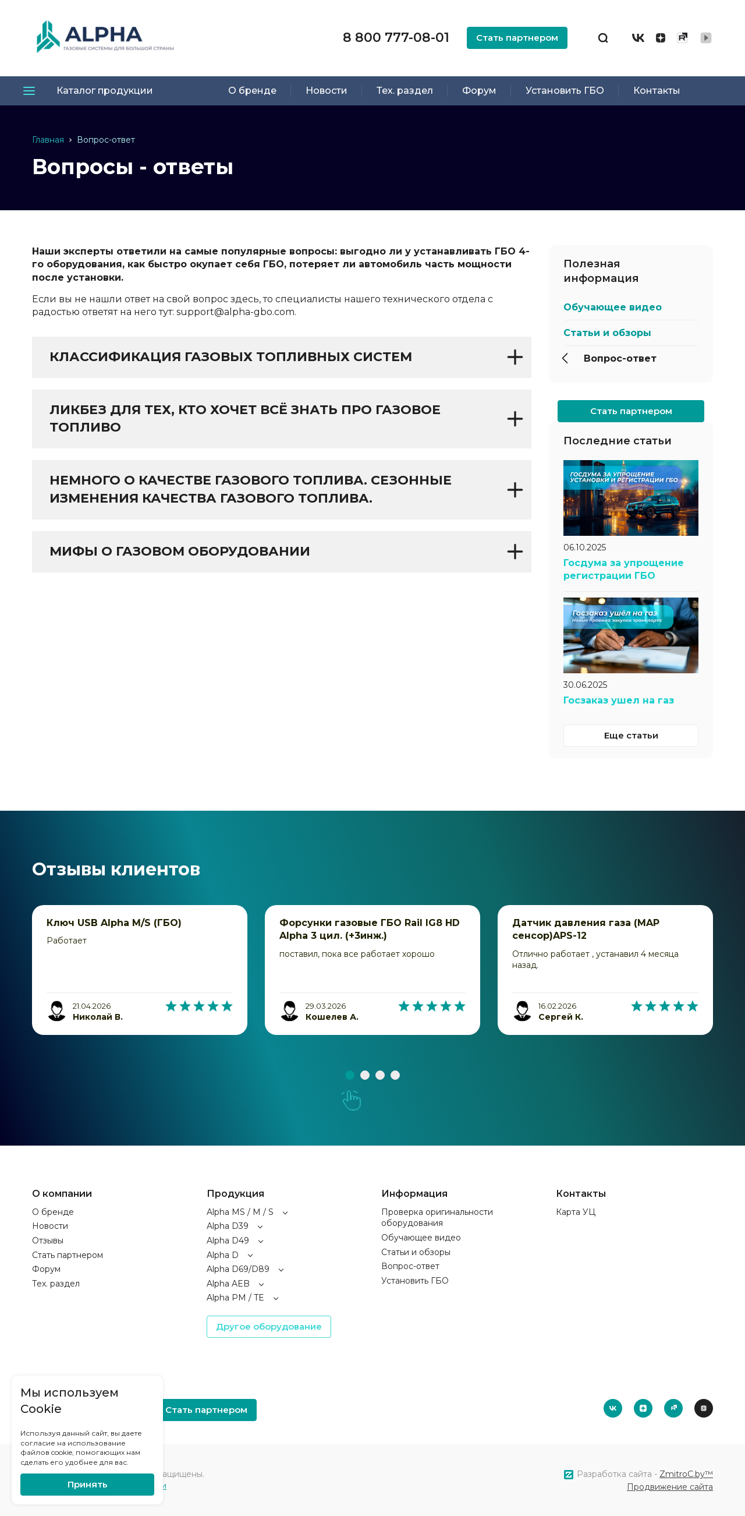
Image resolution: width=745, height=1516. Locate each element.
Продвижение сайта (670, 1487)
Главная (48, 140)
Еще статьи (631, 735)
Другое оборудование (269, 1326)
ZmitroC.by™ (686, 1474)
